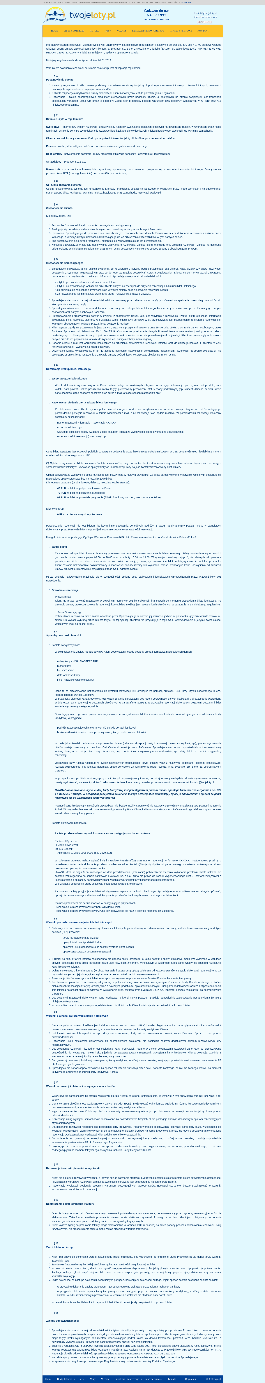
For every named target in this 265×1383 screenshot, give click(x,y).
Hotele (94, 30)
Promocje (204, 22)
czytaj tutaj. (187, 2)
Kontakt (203, 30)
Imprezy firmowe (181, 30)
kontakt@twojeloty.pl (205, 13)
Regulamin (190, 1379)
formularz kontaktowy (205, 16)
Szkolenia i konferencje (148, 30)
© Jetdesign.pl (213, 1379)
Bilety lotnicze (74, 30)
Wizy (108, 30)
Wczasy (121, 30)
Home (54, 30)
